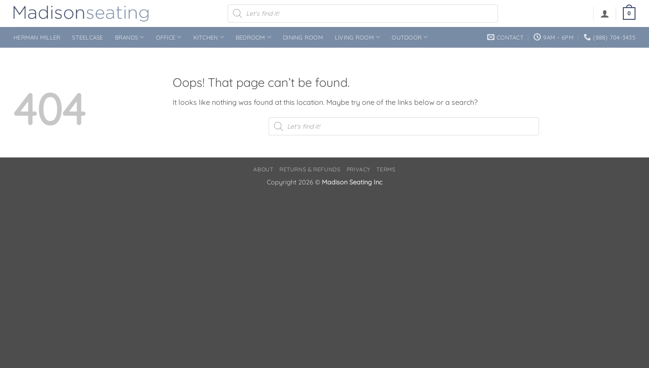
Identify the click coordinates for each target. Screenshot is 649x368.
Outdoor (410, 37)
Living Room (357, 37)
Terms (385, 169)
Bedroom (253, 37)
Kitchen (208, 37)
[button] (604, 13)
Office (169, 37)
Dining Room (303, 37)
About (263, 169)
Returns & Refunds (309, 169)
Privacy (358, 169)
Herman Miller (37, 37)
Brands (129, 37)
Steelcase (87, 37)
